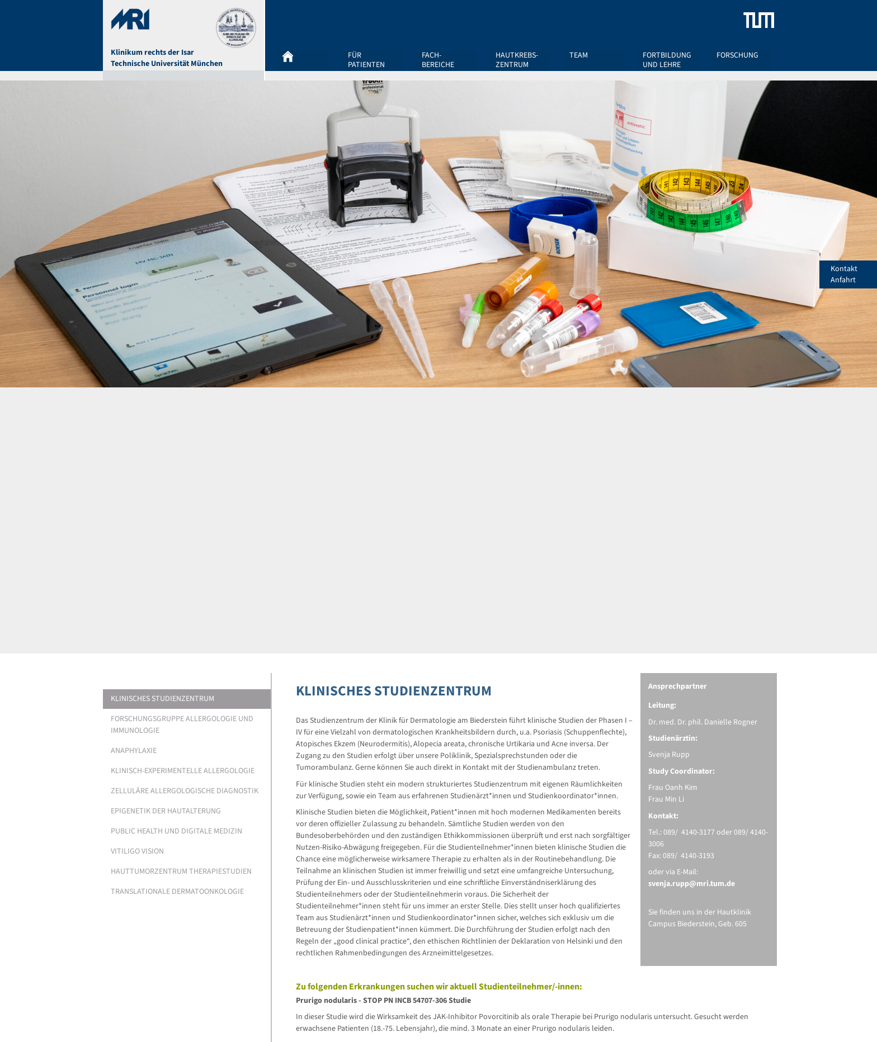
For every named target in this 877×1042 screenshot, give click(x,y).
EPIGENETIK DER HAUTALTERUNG (166, 811)
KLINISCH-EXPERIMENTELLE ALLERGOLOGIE (182, 770)
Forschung (737, 56)
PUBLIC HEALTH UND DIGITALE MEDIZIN (176, 831)
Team (578, 56)
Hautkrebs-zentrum (517, 60)
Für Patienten (366, 60)
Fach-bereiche (438, 60)
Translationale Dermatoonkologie (177, 891)
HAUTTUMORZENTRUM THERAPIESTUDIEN (181, 871)
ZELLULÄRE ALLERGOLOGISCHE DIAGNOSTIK (184, 791)
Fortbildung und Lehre (667, 60)
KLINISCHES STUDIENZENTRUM (162, 698)
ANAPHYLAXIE (134, 750)
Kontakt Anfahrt (854, 274)
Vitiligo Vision (137, 851)
